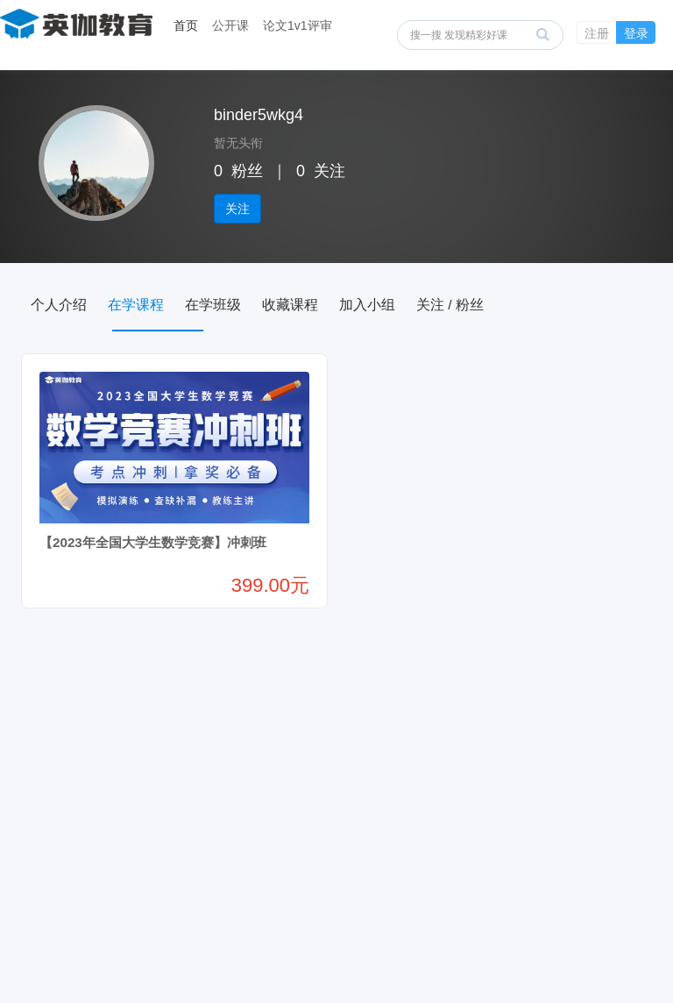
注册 (596, 33)
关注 (237, 209)
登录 (636, 33)
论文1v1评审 (297, 25)
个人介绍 (67, 304)
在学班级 (249, 304)
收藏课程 (340, 304)
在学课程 (158, 304)
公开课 (230, 25)
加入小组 (431, 304)
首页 (186, 25)
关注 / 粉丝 (528, 304)
